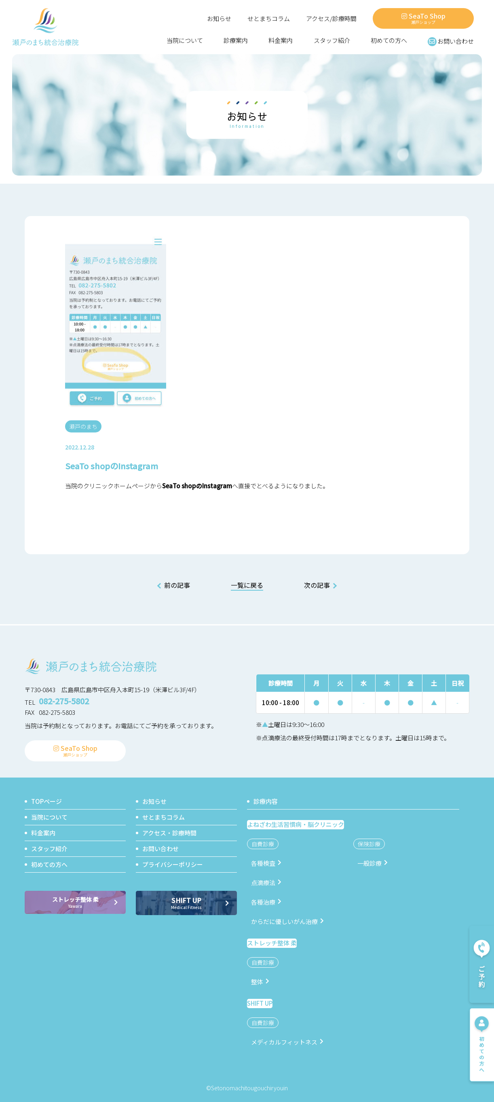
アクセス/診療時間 (331, 18)
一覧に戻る (247, 585)
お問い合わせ (451, 41)
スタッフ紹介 (332, 40)
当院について (185, 40)
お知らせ (219, 18)
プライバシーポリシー (172, 864)
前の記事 (177, 585)
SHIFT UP (186, 902)
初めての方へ (389, 40)
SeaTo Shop (423, 18)
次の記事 (317, 585)
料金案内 (280, 40)
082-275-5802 (64, 701)
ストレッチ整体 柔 (75, 902)
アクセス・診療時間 (169, 832)
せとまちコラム (268, 18)
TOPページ (46, 801)
